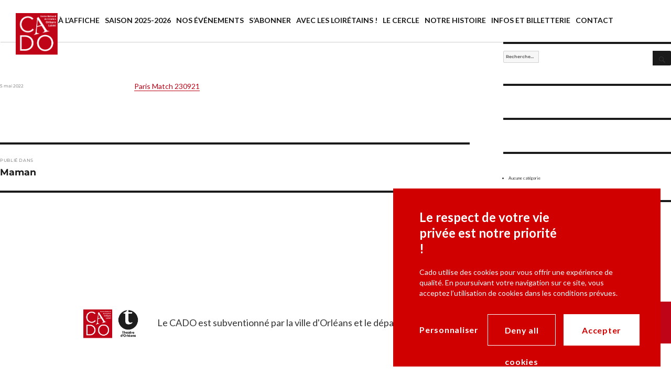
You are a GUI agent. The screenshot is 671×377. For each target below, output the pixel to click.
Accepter (601, 330)
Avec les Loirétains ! (336, 20)
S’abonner (270, 20)
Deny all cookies (522, 335)
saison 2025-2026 (138, 20)
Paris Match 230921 (167, 86)
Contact (594, 20)
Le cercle (401, 20)
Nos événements (210, 20)
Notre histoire (455, 20)
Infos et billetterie (530, 20)
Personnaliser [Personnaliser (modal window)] (449, 330)
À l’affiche (79, 20)
